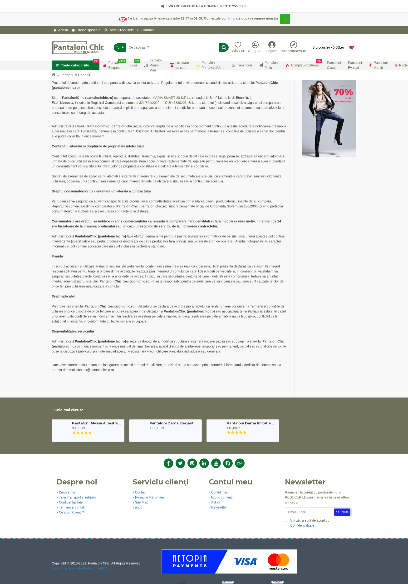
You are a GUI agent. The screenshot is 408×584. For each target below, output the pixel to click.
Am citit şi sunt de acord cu (307, 523)
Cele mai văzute (69, 410)
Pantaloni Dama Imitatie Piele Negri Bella (251, 423)
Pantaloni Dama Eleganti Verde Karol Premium (174, 423)
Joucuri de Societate (67, 568)
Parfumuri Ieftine (95, 568)
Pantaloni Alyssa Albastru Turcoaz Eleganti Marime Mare (96, 423)
